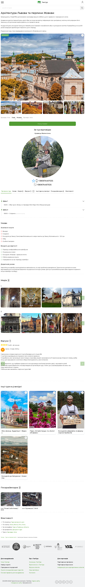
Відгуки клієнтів (34, 567)
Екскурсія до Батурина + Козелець (14, 477)
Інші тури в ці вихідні (43, 191)
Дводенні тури (17, 529)
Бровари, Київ (12, 532)
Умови (14, 191)
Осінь (24, 524)
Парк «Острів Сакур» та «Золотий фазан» (42, 432)
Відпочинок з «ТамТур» (36, 564)
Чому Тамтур (5, 562)
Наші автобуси (34, 570)
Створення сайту (16, 583)
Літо (19, 524)
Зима (11, 524)
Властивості (69, 191)
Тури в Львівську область (21, 527)
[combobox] (40, 8)
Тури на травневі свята (10, 537)
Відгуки (30, 191)
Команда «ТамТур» (35, 562)
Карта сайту (36, 581)
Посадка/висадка (57, 191)
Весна (16, 524)
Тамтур (2, 537)
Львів (13, 117)
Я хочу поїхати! (42, 124)
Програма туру (6, 191)
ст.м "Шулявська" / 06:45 (30, 508)
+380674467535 (44, 180)
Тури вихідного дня (17, 522)
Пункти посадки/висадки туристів (12, 570)
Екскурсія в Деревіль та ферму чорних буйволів (70, 432)
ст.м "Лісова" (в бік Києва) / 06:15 (9, 509)
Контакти (32, 572)
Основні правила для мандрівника (12, 572)
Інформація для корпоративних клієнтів (70, 567)
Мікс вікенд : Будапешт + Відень (14, 432)
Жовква (19, 117)
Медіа (21, 191)
